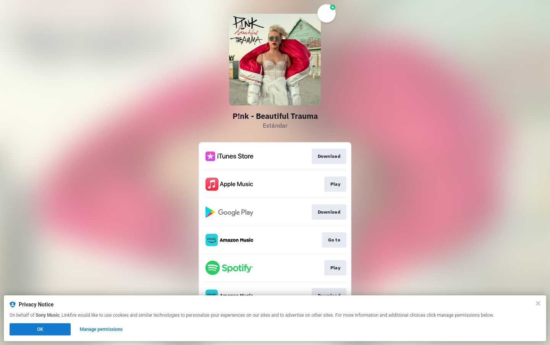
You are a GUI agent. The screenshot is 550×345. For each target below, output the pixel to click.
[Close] (538, 303)
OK (40, 329)
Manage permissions (101, 329)
